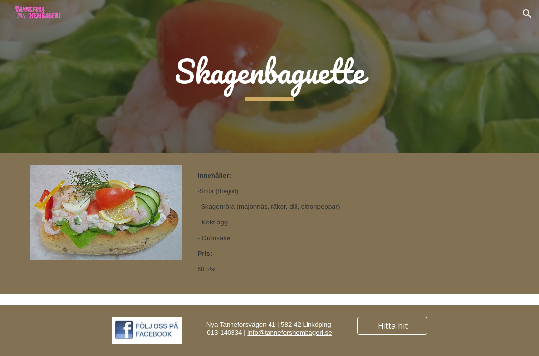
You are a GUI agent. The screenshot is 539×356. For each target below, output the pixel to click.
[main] (269, 76)
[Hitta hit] (392, 325)
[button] (527, 14)
